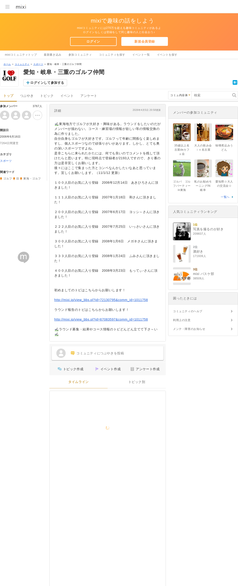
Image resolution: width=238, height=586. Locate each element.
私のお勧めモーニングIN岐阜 (203, 186)
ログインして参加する (47, 83)
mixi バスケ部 (203, 274)
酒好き (198, 251)
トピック (47, 96)
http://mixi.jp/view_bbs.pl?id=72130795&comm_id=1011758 (101, 300)
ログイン (93, 41)
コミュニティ (22, 64)
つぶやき (27, 96)
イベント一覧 (141, 54)
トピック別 (136, 382)
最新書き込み (52, 54)
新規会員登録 (144, 41)
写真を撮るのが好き (208, 229)
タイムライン (78, 382)
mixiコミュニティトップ (21, 54)
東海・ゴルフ (32, 178)
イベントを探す (167, 54)
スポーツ (38, 64)
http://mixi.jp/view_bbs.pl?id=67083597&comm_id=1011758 (101, 319)
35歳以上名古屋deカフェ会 (182, 150)
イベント (67, 96)
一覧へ (225, 197)
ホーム (7, 64)
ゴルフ (7, 178)
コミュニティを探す (112, 54)
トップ (8, 96)
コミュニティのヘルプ (187, 311)
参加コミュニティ (80, 54)
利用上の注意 (182, 320)
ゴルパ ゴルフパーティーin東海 (182, 186)
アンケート (88, 96)
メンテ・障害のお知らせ (189, 329)
